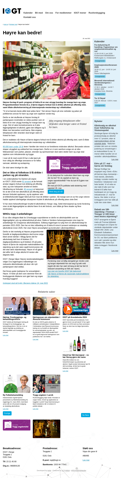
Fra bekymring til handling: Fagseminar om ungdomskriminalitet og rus (106, 48)
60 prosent (28, 189)
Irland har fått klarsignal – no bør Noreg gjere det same (76, 356)
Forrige (7, 413)
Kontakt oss (29, 17)
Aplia (49, 470)
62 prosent (27, 182)
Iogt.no (6, 24)
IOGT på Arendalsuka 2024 (75, 317)
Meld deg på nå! (56, 192)
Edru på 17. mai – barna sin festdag (103, 164)
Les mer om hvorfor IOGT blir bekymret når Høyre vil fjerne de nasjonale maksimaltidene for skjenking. (68, 273)
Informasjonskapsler (78, 470)
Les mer (5, 335)
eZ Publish (66, 470)
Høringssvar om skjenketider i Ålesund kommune (46, 318)
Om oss (49, 13)
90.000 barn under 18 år (13, 147)
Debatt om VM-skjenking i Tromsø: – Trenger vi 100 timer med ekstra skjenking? (106, 213)
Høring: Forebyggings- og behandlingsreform (14, 318)
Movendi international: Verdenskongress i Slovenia (104, 83)
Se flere (85, 415)
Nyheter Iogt (13, 24)
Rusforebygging (97, 13)
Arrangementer (100, 61)
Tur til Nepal (99, 98)
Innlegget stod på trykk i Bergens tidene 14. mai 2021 (25, 283)
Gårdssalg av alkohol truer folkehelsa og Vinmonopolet (105, 127)
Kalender (28, 13)
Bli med (39, 13)
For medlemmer (63, 13)
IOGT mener (80, 13)
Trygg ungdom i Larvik (43, 395)
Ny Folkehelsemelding (13, 395)
